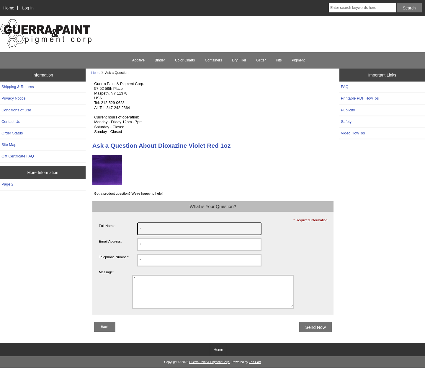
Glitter (261, 60)
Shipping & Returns (17, 86)
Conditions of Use (16, 110)
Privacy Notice (13, 98)
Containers (213, 60)
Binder (160, 60)
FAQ (345, 86)
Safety (346, 121)
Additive (138, 60)
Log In (28, 8)
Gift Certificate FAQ (17, 156)
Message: (106, 272)
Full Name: (107, 225)
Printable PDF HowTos (360, 98)
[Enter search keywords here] (362, 7)
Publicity (348, 110)
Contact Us (10, 121)
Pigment (298, 60)
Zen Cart (255, 368)
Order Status (12, 133)
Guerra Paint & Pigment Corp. (209, 368)
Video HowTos (353, 133)
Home (8, 8)
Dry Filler (239, 60)
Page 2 (7, 184)
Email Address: (110, 241)
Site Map (8, 144)
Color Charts (185, 60)
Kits (279, 60)
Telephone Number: (114, 257)
